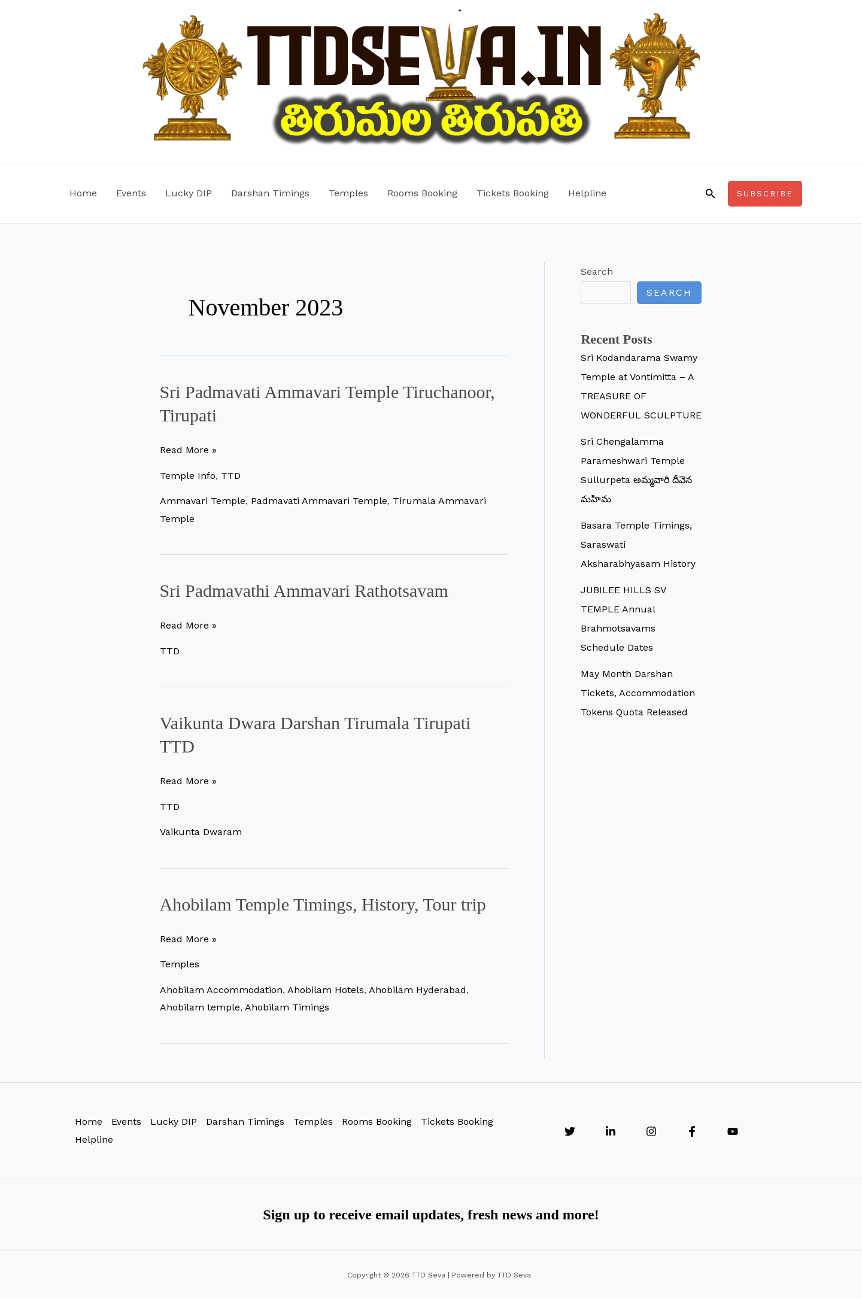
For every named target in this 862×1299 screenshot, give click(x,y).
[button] (710, 193)
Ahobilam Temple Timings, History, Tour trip (323, 904)
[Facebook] (692, 1131)
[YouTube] (732, 1131)
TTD (231, 475)
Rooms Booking (422, 193)
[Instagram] (651, 1131)
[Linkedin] (610, 1131)
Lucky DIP (188, 193)
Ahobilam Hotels (325, 990)
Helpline (587, 193)
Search (597, 271)
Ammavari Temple (202, 500)
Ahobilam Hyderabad (417, 990)
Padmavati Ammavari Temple (319, 500)
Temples (348, 193)
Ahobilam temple (200, 1007)
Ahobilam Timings (287, 1007)
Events (131, 193)
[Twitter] (569, 1131)
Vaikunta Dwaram (201, 831)
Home (83, 193)
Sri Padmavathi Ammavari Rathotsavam (304, 590)
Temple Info (188, 475)
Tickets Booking (512, 193)
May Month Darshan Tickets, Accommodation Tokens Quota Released (638, 693)
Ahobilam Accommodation (221, 990)
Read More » (188, 450)
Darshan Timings (270, 193)
